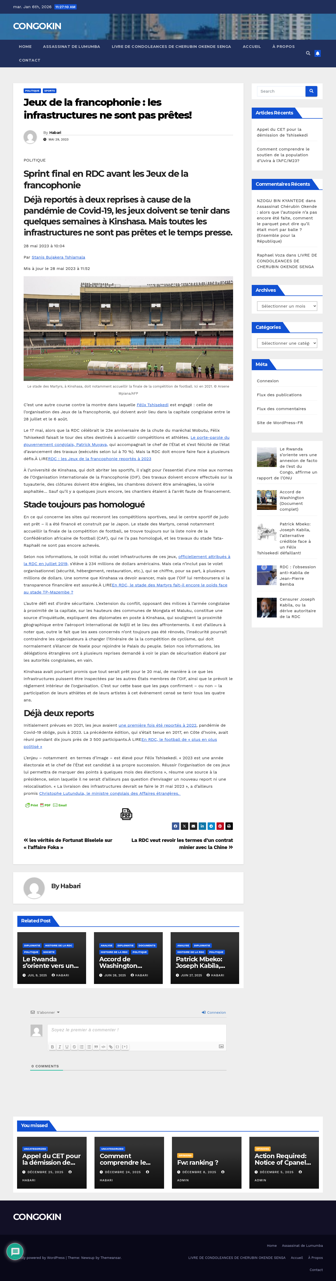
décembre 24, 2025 (123, 1172)
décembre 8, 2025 (200, 1172)
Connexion (214, 1012)
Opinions (185, 1155)
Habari (55, 132)
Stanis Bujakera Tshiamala (58, 257)
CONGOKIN (37, 26)
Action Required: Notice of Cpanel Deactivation (280, 1162)
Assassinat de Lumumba (71, 46)
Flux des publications (279, 394)
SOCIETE (49, 952)
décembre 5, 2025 (277, 1172)
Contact (30, 60)
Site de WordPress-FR (280, 422)
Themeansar (111, 1258)
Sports (49, 90)
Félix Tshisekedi (153, 404)
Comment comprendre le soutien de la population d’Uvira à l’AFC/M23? (283, 155)
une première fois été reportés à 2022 (158, 725)
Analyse (107, 945)
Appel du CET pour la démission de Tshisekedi (51, 1162)
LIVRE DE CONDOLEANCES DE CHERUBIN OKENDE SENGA (171, 46)
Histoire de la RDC (58, 945)
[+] (125, 1046)
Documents (147, 945)
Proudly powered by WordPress (39, 1258)
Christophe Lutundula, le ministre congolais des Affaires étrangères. (110, 793)
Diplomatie (32, 945)
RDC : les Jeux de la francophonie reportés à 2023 (99, 458)
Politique (32, 90)
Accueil (252, 46)
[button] (308, 53)
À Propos (283, 46)
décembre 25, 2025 (46, 1172)
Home (25, 46)
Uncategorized (35, 1148)
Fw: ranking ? (197, 1162)
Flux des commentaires (281, 408)
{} (118, 1046)
